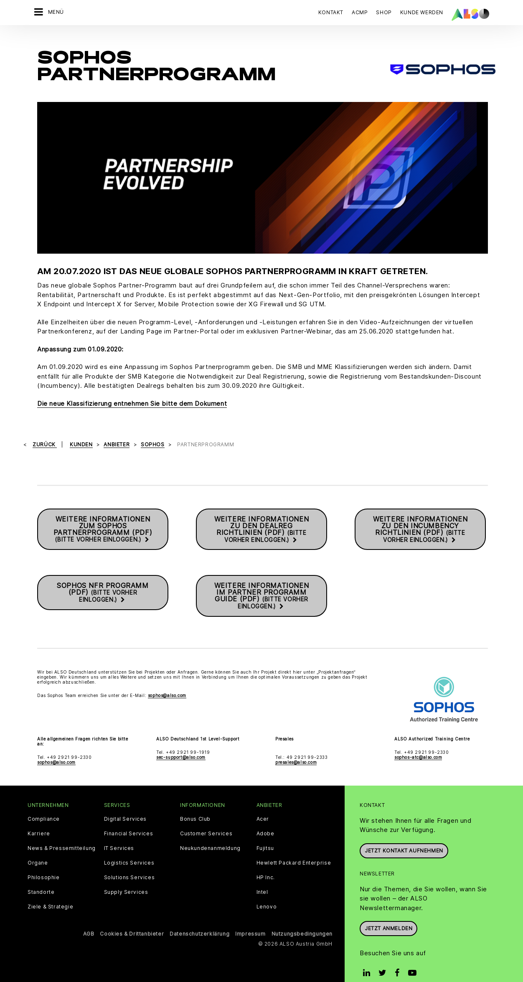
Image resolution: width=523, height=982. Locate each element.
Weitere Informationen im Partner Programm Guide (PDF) (261, 581)
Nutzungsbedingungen (302, 919)
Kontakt (330, 12)
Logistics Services (129, 849)
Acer (262, 805)
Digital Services (125, 805)
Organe (38, 849)
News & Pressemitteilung (62, 834)
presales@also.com (296, 747)
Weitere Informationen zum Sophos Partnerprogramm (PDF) (102, 515)
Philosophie (44, 863)
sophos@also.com (167, 681)
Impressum (250, 919)
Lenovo (266, 893)
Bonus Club (195, 805)
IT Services (119, 834)
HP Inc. (265, 863)
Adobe (265, 819)
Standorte (41, 878)
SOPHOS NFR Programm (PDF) (102, 578)
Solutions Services (129, 863)
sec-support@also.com (181, 742)
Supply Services (126, 878)
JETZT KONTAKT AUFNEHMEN (404, 836)
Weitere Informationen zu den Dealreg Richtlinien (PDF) (261, 515)
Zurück (45, 430)
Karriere (39, 819)
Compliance (44, 805)
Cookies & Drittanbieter (132, 919)
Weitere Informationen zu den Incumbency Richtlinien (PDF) (420, 515)
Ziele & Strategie (50, 893)
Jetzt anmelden (388, 914)
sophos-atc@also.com (418, 742)
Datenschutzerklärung (199, 919)
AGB (88, 919)
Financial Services (128, 819)
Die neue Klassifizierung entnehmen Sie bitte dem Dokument (132, 389)
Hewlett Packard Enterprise (293, 849)
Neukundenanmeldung (210, 834)
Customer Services (206, 819)
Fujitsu (265, 834)
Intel (262, 878)
